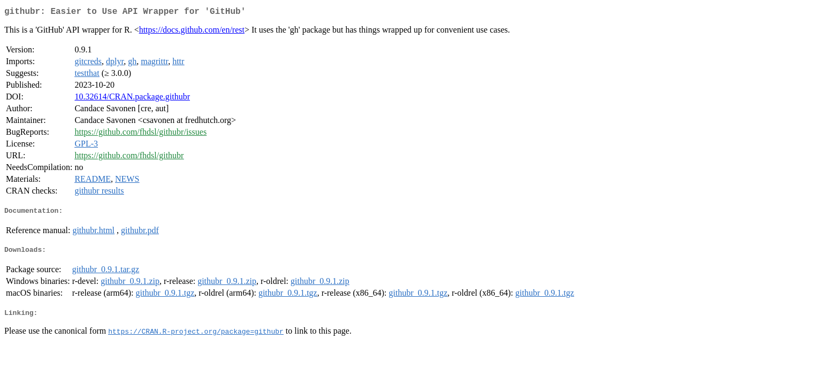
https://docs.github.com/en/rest (192, 31)
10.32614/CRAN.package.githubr (132, 98)
